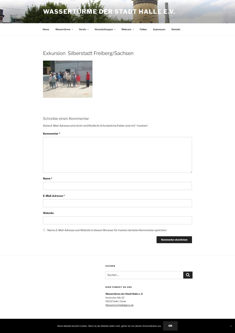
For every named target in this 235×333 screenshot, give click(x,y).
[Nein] (231, 326)
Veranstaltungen (105, 29)
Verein (84, 29)
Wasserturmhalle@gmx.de (119, 305)
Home (46, 29)
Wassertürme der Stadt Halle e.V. (109, 11)
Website (48, 213)
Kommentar (51, 133)
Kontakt (176, 29)
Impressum (159, 29)
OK (170, 325)
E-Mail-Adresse (54, 195)
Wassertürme (64, 29)
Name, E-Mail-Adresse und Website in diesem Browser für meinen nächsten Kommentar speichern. (107, 230)
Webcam (127, 29)
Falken (143, 29)
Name (47, 178)
